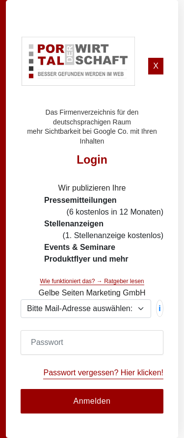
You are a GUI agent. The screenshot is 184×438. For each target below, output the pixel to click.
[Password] (92, 342)
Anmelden (91, 401)
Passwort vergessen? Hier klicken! (103, 372)
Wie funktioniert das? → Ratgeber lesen (92, 281)
